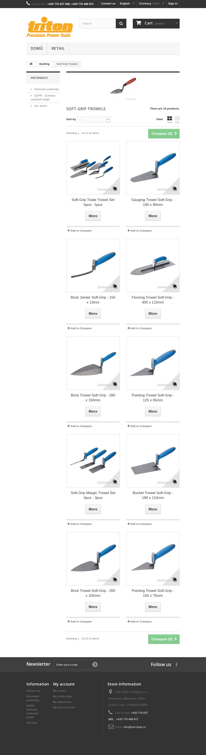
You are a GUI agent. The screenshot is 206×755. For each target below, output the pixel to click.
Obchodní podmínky (46, 89)
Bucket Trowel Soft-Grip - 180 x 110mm (153, 495)
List (177, 120)
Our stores (40, 105)
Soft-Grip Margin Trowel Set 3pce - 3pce (93, 495)
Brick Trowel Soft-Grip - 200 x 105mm (93, 593)
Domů (37, 48)
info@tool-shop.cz (135, 727)
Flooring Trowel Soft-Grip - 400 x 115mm (153, 299)
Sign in (172, 3)
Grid (169, 120)
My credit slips (62, 696)
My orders (59, 690)
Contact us (108, 3)
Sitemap (31, 722)
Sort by (71, 119)
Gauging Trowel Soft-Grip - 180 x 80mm (152, 202)
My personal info (64, 707)
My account (64, 684)
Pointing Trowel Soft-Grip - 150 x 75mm (153, 593)
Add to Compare (81, 230)
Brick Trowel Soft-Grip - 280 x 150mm (93, 397)
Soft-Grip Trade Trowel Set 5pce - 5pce (93, 202)
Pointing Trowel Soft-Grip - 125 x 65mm (153, 397)
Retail (58, 48)
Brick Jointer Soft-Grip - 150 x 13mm (93, 299)
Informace (39, 78)
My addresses (62, 702)
